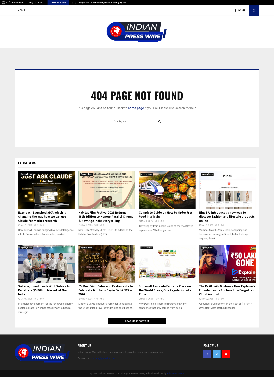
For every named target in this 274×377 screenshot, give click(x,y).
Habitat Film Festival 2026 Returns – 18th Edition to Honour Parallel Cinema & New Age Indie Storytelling (105, 217)
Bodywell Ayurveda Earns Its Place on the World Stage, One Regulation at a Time (165, 290)
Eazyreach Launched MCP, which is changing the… (103, 2)
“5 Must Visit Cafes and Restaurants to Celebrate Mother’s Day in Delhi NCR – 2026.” (105, 290)
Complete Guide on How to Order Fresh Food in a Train (166, 214)
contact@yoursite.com (103, 358)
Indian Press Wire (175, 373)
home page (136, 108)
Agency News (26, 174)
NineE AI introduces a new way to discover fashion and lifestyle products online (227, 217)
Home (21, 10)
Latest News (26, 163)
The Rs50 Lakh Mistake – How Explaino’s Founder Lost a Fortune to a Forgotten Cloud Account (227, 290)
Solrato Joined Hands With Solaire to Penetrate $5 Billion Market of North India (44, 290)
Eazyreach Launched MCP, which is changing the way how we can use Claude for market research (42, 217)
